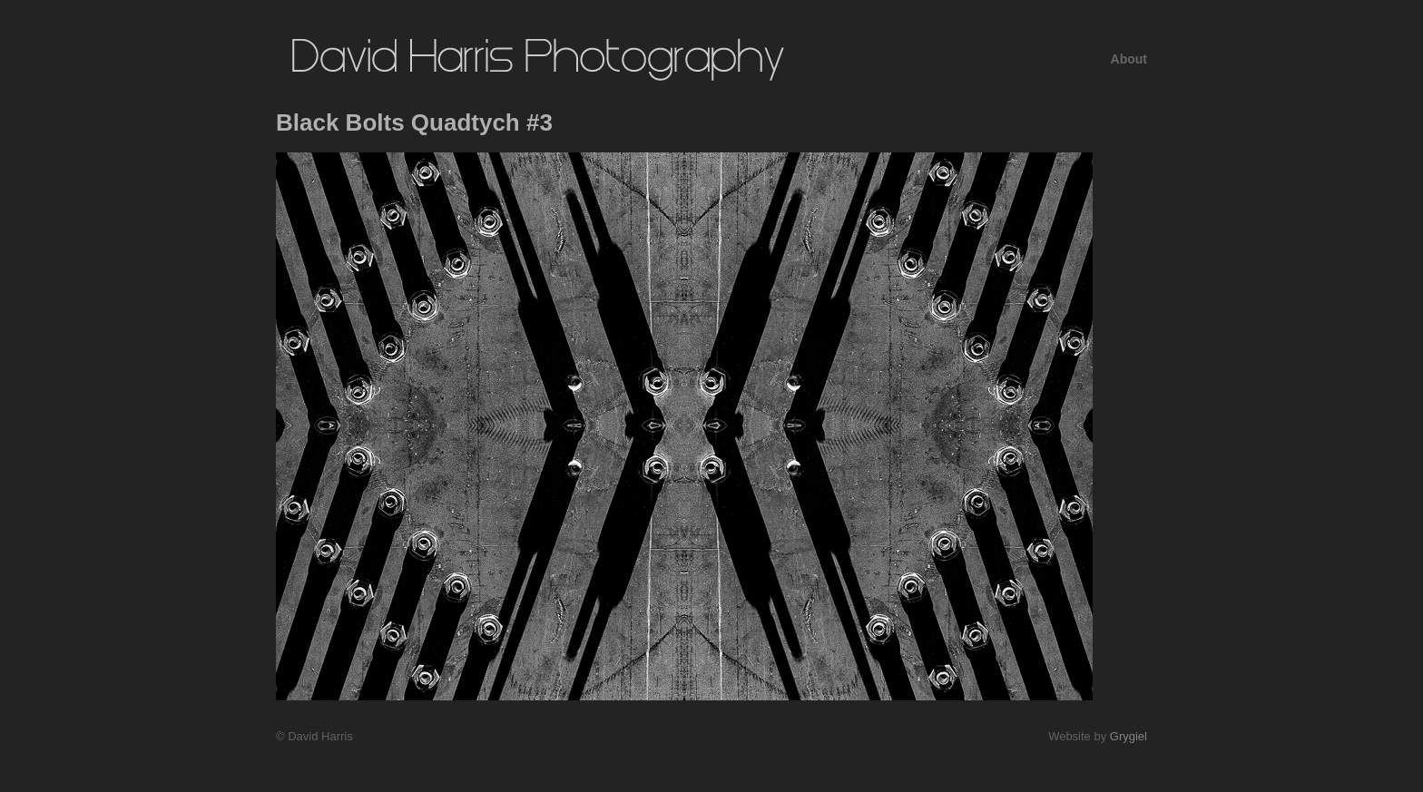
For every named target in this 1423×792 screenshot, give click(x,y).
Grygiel (1128, 736)
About (1129, 59)
